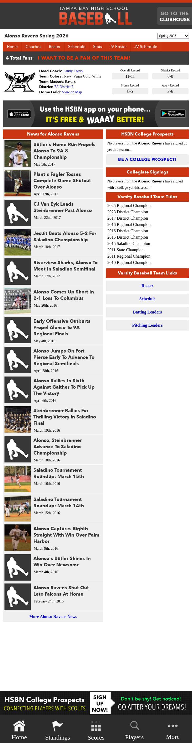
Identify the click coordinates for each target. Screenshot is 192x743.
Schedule (76, 46)
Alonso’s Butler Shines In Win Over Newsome (62, 561)
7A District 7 (63, 87)
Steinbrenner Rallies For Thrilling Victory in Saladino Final (64, 417)
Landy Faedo (73, 71)
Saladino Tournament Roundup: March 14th (58, 502)
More (173, 730)
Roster (54, 46)
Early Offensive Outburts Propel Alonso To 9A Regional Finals (61, 327)
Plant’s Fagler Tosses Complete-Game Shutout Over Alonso (62, 180)
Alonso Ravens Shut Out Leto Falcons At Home (61, 591)
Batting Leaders (147, 312)
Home (12, 46)
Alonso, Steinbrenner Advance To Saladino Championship (57, 446)
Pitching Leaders (147, 325)
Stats (97, 46)
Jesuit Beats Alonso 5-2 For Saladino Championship (64, 236)
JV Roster (118, 46)
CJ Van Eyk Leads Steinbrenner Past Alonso (62, 207)
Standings (57, 730)
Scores (96, 730)
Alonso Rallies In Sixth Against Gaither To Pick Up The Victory (64, 387)
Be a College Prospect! (147, 159)
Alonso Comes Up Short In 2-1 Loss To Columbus (63, 295)
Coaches (33, 46)
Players (134, 729)
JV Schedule (145, 46)
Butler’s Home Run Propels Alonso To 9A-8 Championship (64, 151)
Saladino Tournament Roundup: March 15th (58, 473)
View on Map (72, 92)
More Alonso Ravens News (53, 616)
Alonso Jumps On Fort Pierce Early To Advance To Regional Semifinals (63, 357)
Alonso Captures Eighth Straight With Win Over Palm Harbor (66, 535)
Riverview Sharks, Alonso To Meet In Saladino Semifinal (65, 265)
